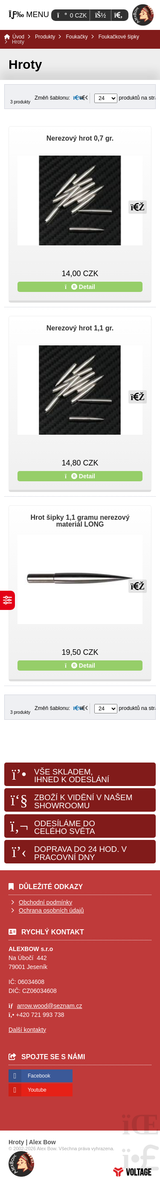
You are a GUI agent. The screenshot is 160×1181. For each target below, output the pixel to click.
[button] (118, 15)
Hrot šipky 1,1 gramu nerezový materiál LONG (79, 521)
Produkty (45, 36)
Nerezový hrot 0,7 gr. (80, 138)
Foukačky (76, 36)
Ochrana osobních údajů (51, 910)
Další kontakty (27, 1029)
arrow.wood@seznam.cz (49, 1005)
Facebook (39, 1076)
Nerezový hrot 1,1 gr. (80, 328)
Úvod (143, 15)
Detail (80, 286)
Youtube (37, 1090)
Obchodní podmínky (45, 902)
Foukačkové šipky (119, 36)
